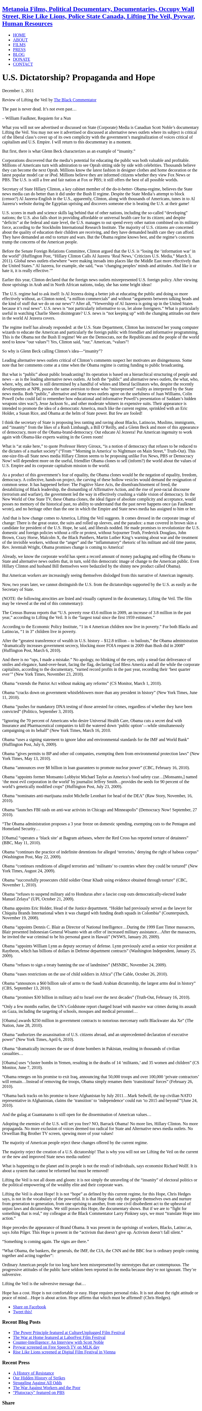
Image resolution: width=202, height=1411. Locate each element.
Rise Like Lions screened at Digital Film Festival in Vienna (64, 1352)
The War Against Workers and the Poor (46, 1387)
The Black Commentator (75, 100)
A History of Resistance (33, 1373)
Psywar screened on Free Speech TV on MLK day (56, 1347)
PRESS (19, 49)
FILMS (19, 44)
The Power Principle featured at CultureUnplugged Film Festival (69, 1332)
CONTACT (23, 64)
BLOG (19, 54)
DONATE (21, 59)
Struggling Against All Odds (37, 1382)
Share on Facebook (29, 1307)
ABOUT (20, 40)
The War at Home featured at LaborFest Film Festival (59, 1337)
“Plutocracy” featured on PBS (39, 1392)
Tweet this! (22, 1311)
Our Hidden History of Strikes (39, 1378)
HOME (19, 35)
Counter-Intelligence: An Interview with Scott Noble (58, 1342)
